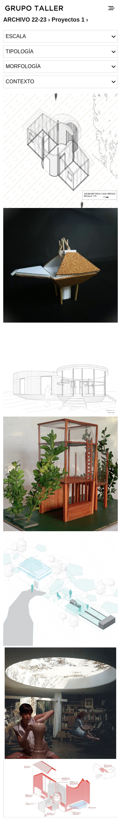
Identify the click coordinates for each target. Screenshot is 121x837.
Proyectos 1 (68, 19)
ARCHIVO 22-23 (24, 19)
